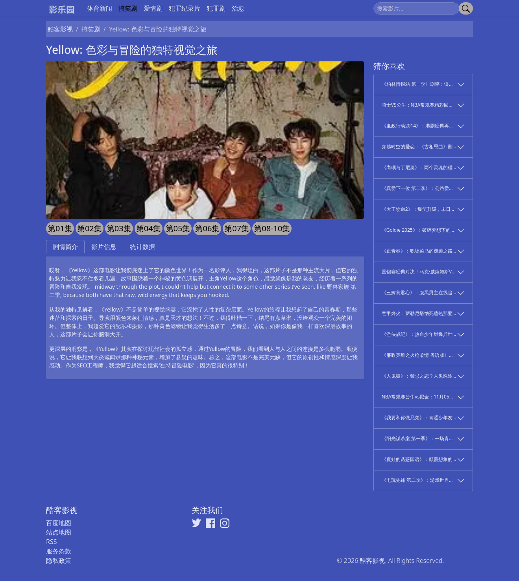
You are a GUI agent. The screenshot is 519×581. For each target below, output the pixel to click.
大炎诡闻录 (107, 357)
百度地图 (58, 522)
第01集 (60, 228)
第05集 (178, 228)
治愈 (238, 8)
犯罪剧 (216, 8)
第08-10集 (272, 228)
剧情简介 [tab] (65, 246)
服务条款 (58, 551)
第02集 (89, 228)
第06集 (207, 228)
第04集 (148, 228)
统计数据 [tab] (142, 246)
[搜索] (416, 8)
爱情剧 (153, 8)
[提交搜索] (466, 8)
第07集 (236, 228)
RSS (51, 541)
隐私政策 (58, 560)
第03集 (119, 228)
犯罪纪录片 (184, 8)
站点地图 (58, 532)
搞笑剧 (127, 8)
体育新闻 (99, 8)
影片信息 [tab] (103, 246)
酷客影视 (60, 29)
